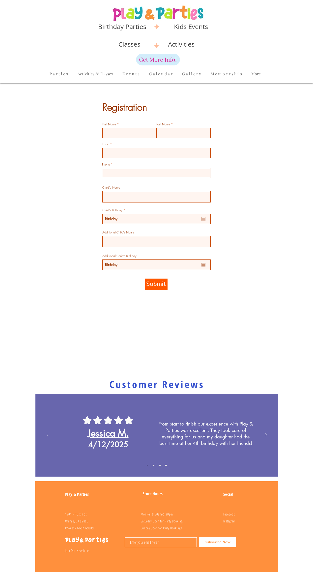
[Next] (266, 435)
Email (105, 144)
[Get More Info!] (158, 59)
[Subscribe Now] (217, 542)
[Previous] (48, 435)
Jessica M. (108, 433)
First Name (109, 124)
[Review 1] (147, 465)
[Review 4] (166, 465)
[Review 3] (160, 465)
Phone (106, 164)
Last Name (163, 124)
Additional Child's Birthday (119, 256)
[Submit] (156, 284)
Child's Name (111, 187)
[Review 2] (153, 465)
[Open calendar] (203, 219)
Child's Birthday (114, 210)
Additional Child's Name (118, 232)
